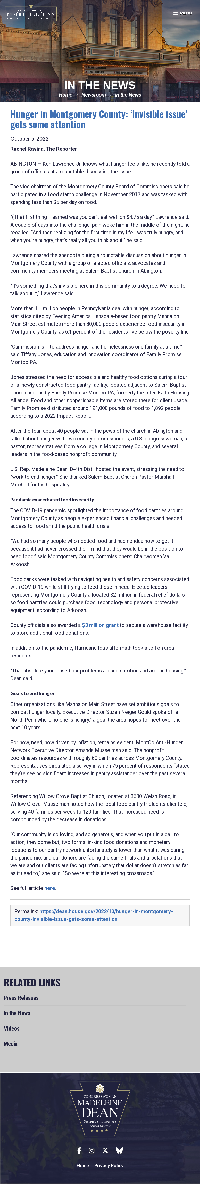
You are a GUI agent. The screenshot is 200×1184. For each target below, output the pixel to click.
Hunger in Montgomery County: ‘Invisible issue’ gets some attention (98, 119)
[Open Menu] (182, 13)
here (49, 888)
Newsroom (93, 95)
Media (11, 1044)
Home (65, 95)
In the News (99, 85)
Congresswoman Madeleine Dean (31, 13)
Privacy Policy (109, 1165)
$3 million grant (100, 625)
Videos (12, 1028)
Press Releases (21, 998)
